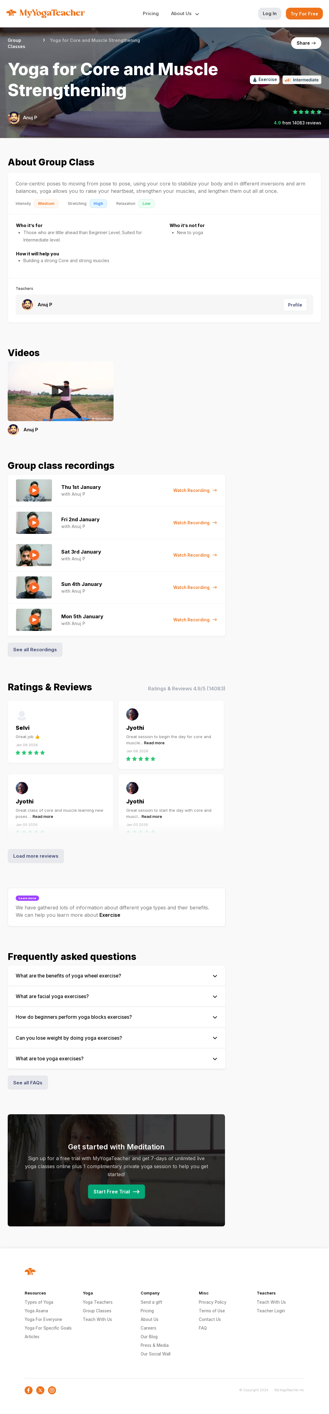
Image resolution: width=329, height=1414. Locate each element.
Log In (270, 13)
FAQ (203, 1328)
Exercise (109, 915)
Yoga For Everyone (43, 1319)
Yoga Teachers (98, 1302)
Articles (32, 1336)
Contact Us (210, 1319)
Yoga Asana (36, 1310)
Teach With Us (97, 1319)
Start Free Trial (116, 1191)
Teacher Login (271, 1310)
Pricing (151, 13)
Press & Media (155, 1345)
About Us (149, 1319)
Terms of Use (212, 1310)
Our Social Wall (156, 1353)
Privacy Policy (213, 1302)
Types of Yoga (39, 1302)
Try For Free (304, 13)
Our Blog (149, 1336)
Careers (148, 1328)
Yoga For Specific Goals (48, 1328)
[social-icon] (29, 1390)
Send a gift (151, 1302)
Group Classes (97, 1310)
